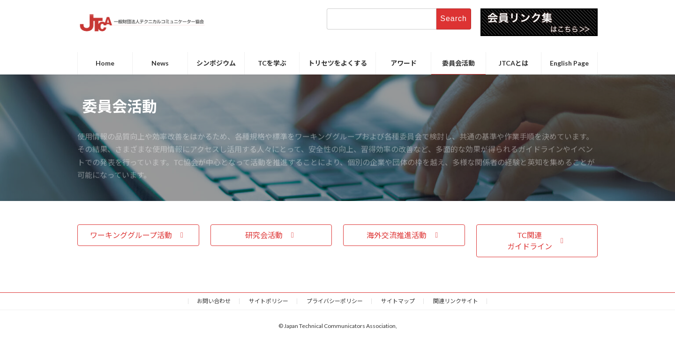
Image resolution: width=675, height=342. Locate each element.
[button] (138, 234)
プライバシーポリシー (335, 301)
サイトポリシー (268, 301)
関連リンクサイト (455, 301)
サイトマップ (398, 301)
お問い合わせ (214, 301)
